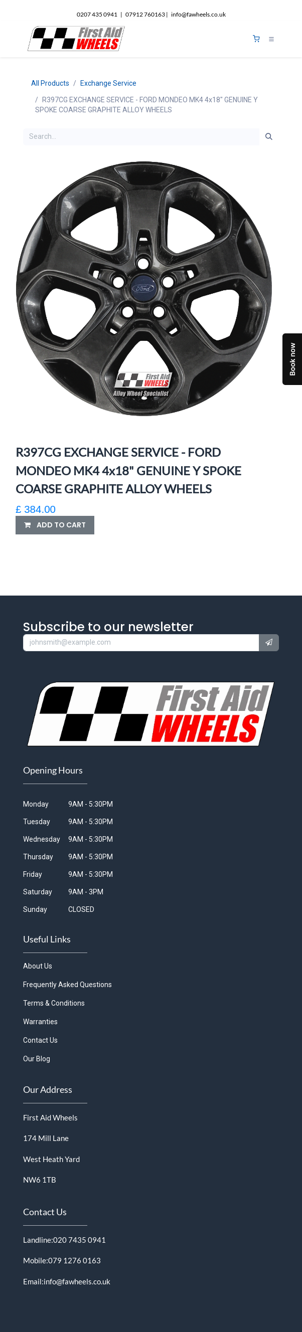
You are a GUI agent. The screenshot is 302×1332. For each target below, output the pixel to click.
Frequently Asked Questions (67, 985)
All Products (50, 83)
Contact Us (40, 1040)
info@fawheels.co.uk (77, 1281)
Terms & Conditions (54, 1003)
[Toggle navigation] (271, 39)
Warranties (40, 1022)
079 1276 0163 (74, 1260)
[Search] (269, 136)
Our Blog (36, 1059)
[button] (55, 525)
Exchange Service (108, 83)
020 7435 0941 (79, 1239)
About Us (37, 966)
